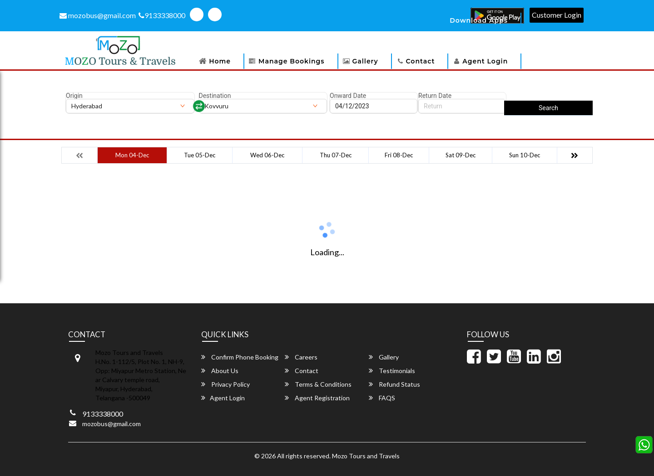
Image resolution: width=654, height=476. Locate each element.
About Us (219, 370)
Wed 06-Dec (267, 155)
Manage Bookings (291, 61)
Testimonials (392, 370)
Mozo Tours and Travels (366, 456)
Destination (215, 95)
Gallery (365, 61)
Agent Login (485, 61)
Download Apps (479, 20)
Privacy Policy (225, 384)
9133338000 (162, 15)
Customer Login (556, 14)
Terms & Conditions (318, 384)
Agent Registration (317, 398)
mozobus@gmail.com (97, 15)
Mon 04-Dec (132, 155)
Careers (301, 357)
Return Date (434, 95)
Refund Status (394, 384)
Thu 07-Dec (336, 155)
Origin (74, 95)
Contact (420, 61)
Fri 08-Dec (399, 155)
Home (220, 61)
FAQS (382, 398)
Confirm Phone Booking (239, 357)
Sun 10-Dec (524, 155)
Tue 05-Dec (199, 155)
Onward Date (348, 95)
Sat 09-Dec (461, 155)
